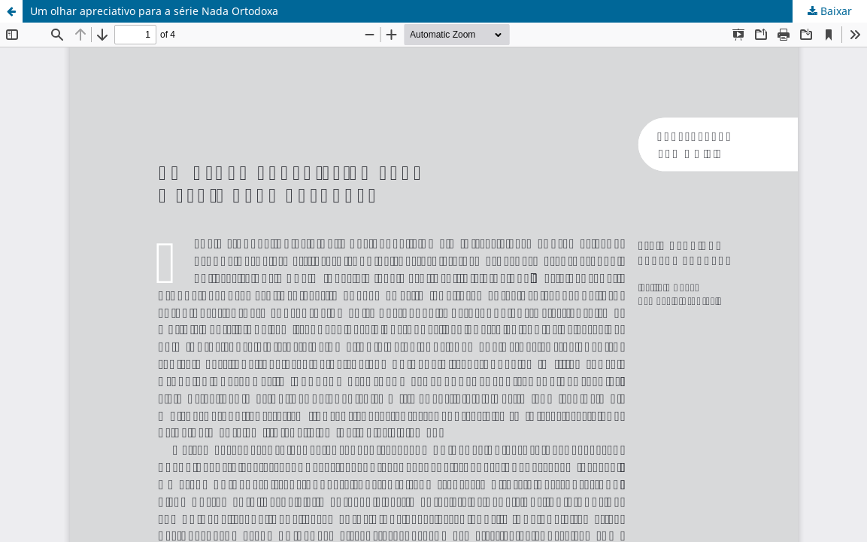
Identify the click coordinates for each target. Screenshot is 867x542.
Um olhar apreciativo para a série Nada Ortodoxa (154, 11)
